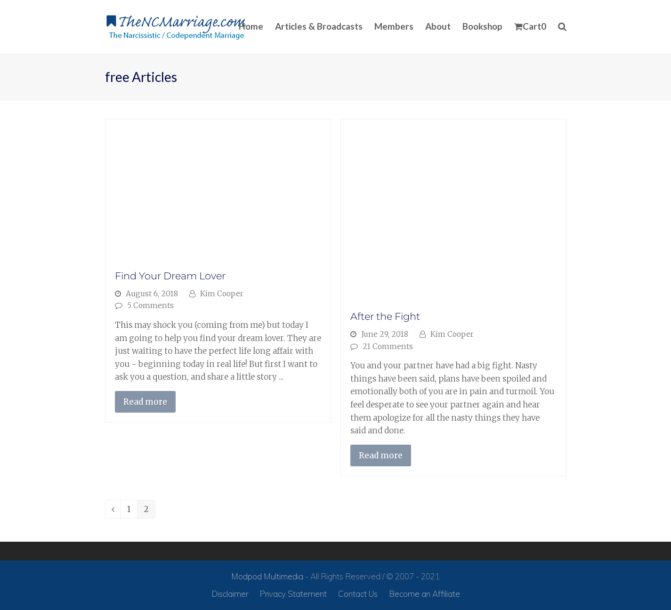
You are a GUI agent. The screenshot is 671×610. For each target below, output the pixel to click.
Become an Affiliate (424, 594)
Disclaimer (229, 594)
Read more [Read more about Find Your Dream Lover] (145, 402)
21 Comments (388, 346)
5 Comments (150, 305)
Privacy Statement (293, 594)
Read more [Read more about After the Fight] (381, 455)
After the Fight (385, 316)
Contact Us (358, 594)
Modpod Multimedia (267, 576)
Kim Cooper (221, 293)
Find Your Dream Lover (170, 276)
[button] (530, 27)
